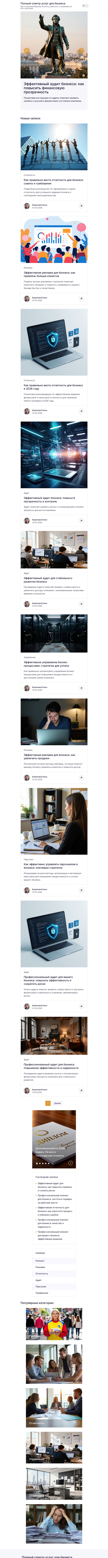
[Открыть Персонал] (54, 1523)
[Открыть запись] (54, 168)
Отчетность (29, 175)
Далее (57, 1103)
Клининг (40, 1260)
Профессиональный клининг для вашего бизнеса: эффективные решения (53, 1235)
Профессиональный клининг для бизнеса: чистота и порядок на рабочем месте (55, 1199)
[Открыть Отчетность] (54, 1407)
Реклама (28, 267)
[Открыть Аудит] (54, 1364)
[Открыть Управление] (54, 1447)
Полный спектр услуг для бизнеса (43, 3)
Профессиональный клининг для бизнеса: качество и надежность (53, 1223)
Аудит (26, 493)
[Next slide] (81, 51)
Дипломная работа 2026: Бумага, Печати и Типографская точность (50, 1152)
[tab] (36, 1163)
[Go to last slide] (27, 51)
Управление (29, 657)
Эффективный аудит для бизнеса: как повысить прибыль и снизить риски (55, 1187)
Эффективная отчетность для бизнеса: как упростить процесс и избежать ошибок (55, 1211)
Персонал (28, 859)
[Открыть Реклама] (54, 1324)
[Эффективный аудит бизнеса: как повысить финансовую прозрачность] (54, 59)
